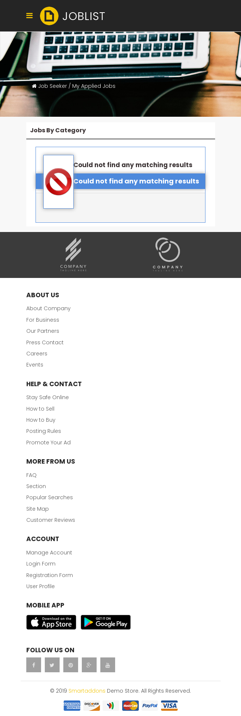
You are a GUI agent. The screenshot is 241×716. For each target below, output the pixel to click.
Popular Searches (49, 497)
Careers (36, 353)
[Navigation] (29, 16)
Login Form (41, 563)
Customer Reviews (50, 520)
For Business (42, 320)
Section (36, 486)
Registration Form (49, 575)
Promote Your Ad (48, 442)
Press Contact (45, 342)
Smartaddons (87, 691)
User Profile (40, 586)
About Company (48, 308)
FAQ (31, 475)
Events (34, 364)
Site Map (37, 509)
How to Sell (40, 408)
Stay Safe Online (47, 397)
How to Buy (41, 420)
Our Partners (42, 331)
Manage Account (49, 552)
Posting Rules (43, 431)
